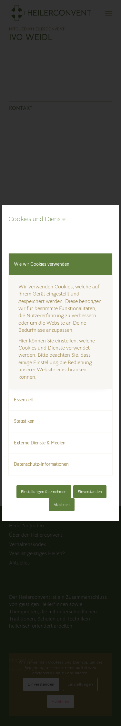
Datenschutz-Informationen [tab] (41, 464)
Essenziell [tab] (23, 400)
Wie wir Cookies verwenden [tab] (41, 264)
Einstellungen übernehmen (43, 491)
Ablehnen (62, 504)
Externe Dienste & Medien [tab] (40, 443)
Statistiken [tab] (24, 421)
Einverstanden (90, 491)
